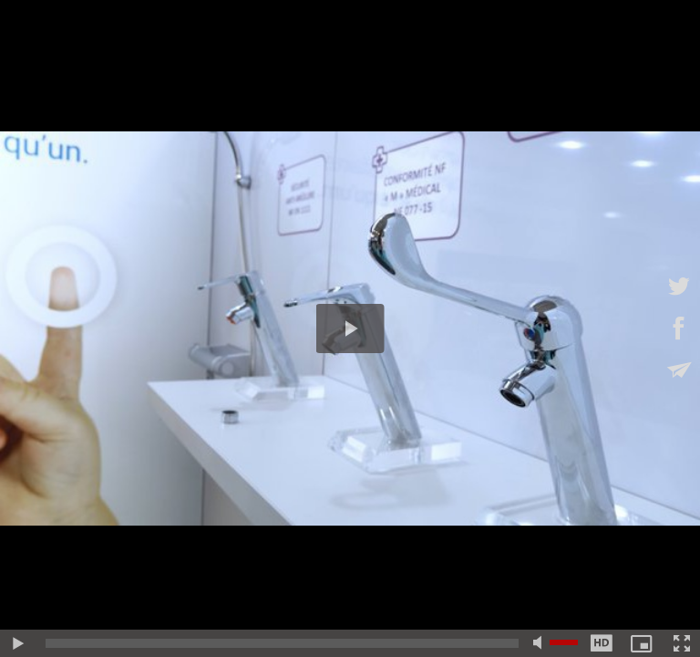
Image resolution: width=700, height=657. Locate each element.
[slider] (282, 643)
